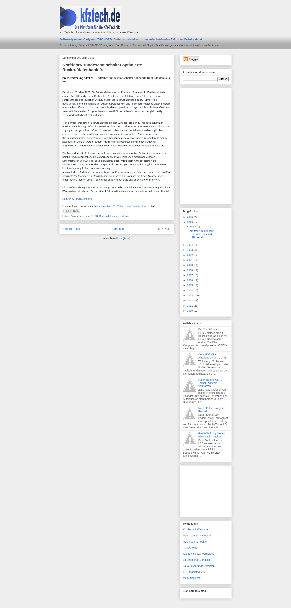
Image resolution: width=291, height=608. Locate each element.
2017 (190, 275)
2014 (190, 290)
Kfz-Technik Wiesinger (196, 529)
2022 (190, 255)
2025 (190, 222)
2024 (190, 244)
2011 (190, 305)
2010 (190, 310)
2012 (190, 300)
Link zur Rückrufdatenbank (77, 198)
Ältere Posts (163, 228)
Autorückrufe (77, 216)
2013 (190, 295)
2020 (190, 265)
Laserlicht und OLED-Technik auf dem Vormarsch (210, 383)
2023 (190, 249)
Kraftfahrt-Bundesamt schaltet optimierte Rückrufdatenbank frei (102, 67)
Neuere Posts (71, 228)
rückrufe (124, 216)
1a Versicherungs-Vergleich (199, 565)
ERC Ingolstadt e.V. (194, 572)
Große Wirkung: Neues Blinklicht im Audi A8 (211, 435)
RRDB (94, 216)
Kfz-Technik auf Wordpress (198, 553)
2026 (190, 217)
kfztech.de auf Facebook (197, 535)
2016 (190, 280)
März (193, 226)
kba (88, 216)
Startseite (118, 228)
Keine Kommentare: (137, 206)
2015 (190, 285)
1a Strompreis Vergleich (197, 559)
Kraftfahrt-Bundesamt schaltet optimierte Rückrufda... (201, 234)
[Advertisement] (198, 145)
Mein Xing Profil (192, 577)
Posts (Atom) (123, 238)
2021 (190, 260)
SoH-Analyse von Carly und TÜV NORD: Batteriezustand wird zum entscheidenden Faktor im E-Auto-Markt (130, 39)
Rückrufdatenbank (109, 216)
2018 (190, 270)
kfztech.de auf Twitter (195, 541)
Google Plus (190, 547)
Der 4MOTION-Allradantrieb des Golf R (212, 356)
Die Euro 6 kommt (208, 329)
